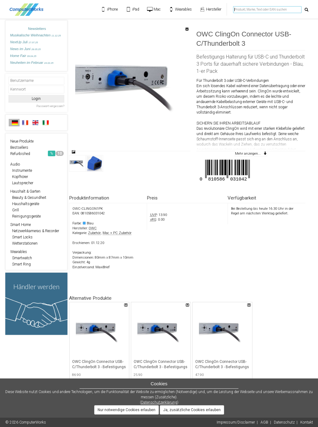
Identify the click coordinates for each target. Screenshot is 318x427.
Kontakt (306, 422)
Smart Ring (20, 264)
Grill (14, 210)
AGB (264, 422)
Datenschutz (284, 422)
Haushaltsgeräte (24, 204)
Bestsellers (19, 147)
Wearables (18, 252)
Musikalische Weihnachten (35, 35)
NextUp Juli (24, 42)
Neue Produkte (22, 141)
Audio (15, 164)
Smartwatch (21, 258)
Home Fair (23, 56)
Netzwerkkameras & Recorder (34, 231)
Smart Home (20, 225)
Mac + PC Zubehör (117, 233)
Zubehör (94, 233)
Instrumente (21, 170)
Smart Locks (21, 237)
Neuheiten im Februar (31, 62)
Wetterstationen (24, 243)
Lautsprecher (21, 183)
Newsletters (37, 28)
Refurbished (37, 153)
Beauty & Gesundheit (28, 197)
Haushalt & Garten (25, 191)
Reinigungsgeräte (25, 216)
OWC (93, 228)
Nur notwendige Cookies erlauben (126, 410)
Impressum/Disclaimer (236, 422)
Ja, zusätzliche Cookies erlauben (192, 410)
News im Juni (25, 49)
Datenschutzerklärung (159, 402)
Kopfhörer (19, 177)
